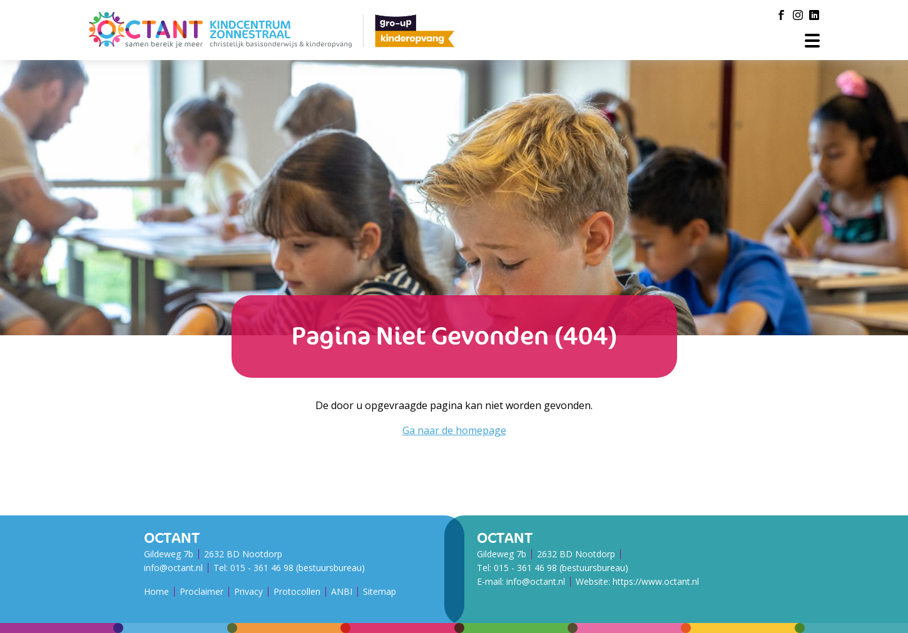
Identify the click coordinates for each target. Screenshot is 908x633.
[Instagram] (797, 15)
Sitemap (379, 591)
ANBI (341, 591)
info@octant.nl (173, 568)
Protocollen (296, 591)
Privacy (248, 591)
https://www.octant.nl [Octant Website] (656, 581)
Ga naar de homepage (454, 430)
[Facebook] (781, 15)
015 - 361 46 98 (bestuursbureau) (297, 568)
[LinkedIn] (814, 15)
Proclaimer (201, 591)
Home (156, 591)
